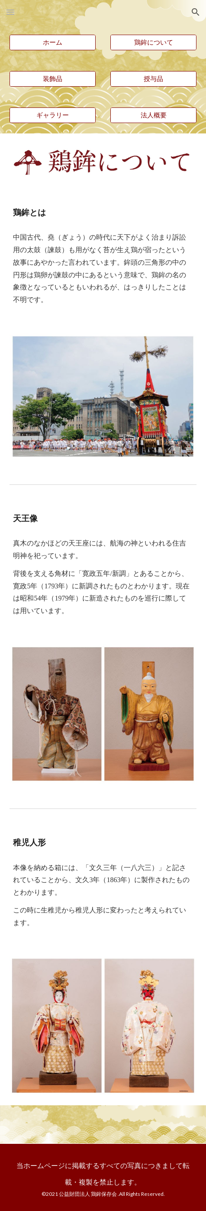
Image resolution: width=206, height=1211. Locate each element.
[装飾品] (52, 78)
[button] (10, 12)
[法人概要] (153, 115)
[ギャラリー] (52, 115)
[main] (103, 212)
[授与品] (153, 78)
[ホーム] (52, 42)
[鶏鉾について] (153, 42)
